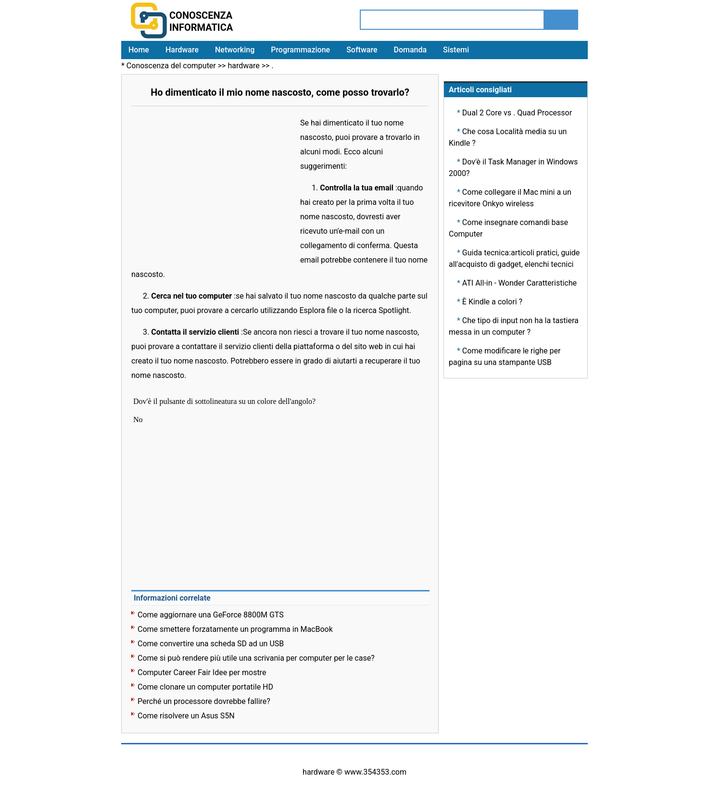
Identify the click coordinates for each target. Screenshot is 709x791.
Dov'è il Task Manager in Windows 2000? (513, 167)
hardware (243, 65)
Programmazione (300, 49)
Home (138, 49)
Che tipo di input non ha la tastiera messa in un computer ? (514, 326)
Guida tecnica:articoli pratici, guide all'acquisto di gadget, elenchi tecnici (514, 258)
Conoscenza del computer (171, 65)
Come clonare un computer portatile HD (205, 686)
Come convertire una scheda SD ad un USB (211, 643)
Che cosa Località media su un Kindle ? (508, 137)
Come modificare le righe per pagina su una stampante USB (504, 356)
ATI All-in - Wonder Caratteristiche (519, 283)
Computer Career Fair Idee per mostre (202, 672)
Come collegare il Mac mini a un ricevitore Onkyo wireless (510, 198)
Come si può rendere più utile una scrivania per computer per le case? (256, 658)
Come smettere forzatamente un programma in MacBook (235, 629)
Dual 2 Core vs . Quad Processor (517, 112)
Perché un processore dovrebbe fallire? (204, 701)
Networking (234, 49)
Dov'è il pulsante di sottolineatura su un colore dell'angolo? (225, 401)
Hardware (182, 49)
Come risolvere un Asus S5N (186, 715)
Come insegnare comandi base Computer (508, 228)
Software (361, 49)
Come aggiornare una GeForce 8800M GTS (211, 614)
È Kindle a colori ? (492, 301)
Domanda (410, 49)
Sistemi (456, 49)
